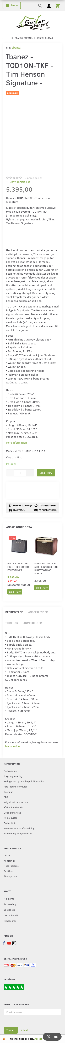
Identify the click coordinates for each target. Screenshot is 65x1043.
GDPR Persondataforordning (19, 828)
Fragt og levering (13, 776)
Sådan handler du (13, 807)
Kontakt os (9, 860)
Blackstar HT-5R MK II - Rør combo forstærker (18, 567)
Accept (38, 1039)
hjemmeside (12, 746)
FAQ (6, 797)
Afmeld (25, 1030)
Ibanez (16, 47)
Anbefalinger (38, 612)
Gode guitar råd (12, 812)
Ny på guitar (10, 817)
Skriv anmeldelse (19, 181)
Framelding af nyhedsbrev (18, 833)
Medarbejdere (11, 865)
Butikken (8, 871)
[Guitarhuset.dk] (32, 22)
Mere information (16, 442)
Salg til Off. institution (16, 802)
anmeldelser (33, 178)
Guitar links (10, 823)
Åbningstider (11, 876)
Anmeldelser (32, 623)
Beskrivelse (14, 612)
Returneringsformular (15, 786)
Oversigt (8, 791)
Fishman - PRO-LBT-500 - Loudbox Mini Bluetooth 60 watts (46, 568)
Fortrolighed (10, 770)
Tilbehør (11, 623)
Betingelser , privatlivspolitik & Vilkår (24, 781)
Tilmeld (10, 1030)
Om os (7, 855)
